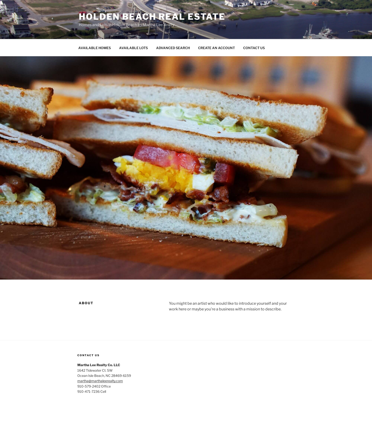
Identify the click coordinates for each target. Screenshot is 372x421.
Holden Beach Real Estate (152, 16)
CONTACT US (254, 48)
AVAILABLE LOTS (133, 48)
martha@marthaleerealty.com (100, 381)
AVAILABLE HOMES (94, 48)
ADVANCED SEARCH (173, 48)
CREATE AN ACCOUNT (216, 48)
